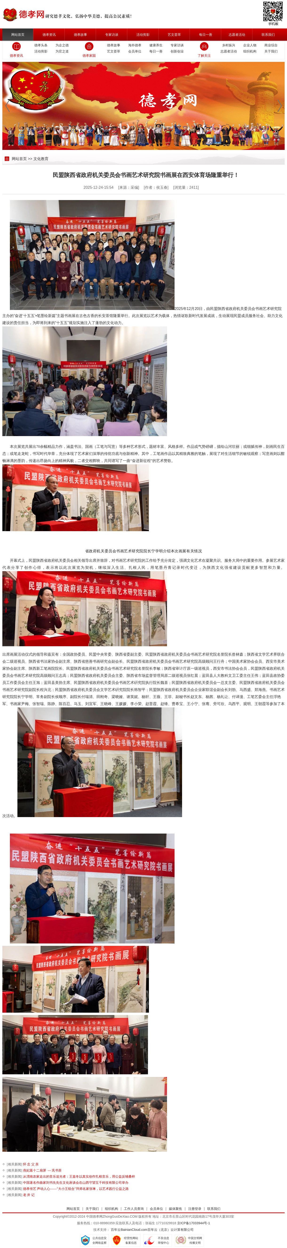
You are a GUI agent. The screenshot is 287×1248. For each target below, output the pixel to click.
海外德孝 (134, 45)
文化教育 (40, 159)
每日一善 (205, 34)
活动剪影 (143, 34)
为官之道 (62, 51)
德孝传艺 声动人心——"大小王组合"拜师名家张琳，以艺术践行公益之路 (68, 1189)
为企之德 (62, 45)
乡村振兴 (228, 45)
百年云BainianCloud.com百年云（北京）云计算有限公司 (152, 1230)
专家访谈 (111, 34)
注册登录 (194, 1209)
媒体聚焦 (175, 1209)
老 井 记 (21, 1195)
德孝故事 (80, 34)
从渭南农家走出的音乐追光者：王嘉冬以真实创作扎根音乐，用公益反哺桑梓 (71, 1176)
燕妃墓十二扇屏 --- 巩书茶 (34, 1170)
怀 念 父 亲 (23, 1164)
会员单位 (134, 51)
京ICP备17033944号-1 (193, 1223)
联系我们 (268, 34)
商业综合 (271, 45)
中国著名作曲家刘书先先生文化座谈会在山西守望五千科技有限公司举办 (67, 1182)
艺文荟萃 (174, 34)
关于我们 (271, 51)
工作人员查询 (134, 1209)
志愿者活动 (237, 34)
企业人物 (249, 45)
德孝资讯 (49, 34)
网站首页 (17, 34)
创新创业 (177, 51)
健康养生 (156, 45)
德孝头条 (41, 45)
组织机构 (249, 51)
